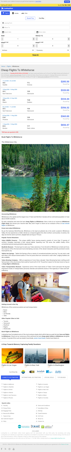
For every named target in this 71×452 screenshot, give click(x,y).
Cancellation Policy (43, 408)
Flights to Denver (7, 389)
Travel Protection (42, 413)
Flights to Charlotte (8, 387)
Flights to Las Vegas (43, 387)
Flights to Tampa (42, 392)
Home (3, 66)
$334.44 (65, 99)
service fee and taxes (15, 75)
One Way (41, 18)
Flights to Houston (43, 384)
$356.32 (65, 107)
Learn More (38, 1)
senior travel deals (39, 338)
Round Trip (30, 18)
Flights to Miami (42, 395)
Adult (2, 35)
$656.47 (65, 125)
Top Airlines (61, 377)
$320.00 (65, 90)
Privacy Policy (7, 408)
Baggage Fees (7, 410)
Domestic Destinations (10, 377)
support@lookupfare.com (58, 438)
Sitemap (40, 410)
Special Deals (49, 377)
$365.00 (65, 116)
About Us (40, 418)
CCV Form (40, 416)
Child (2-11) (39, 35)
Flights (9, 66)
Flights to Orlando (8, 392)
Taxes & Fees (6, 416)
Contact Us (41, 421)
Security (5, 405)
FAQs (4, 421)
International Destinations (31, 377)
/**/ (18, 50)
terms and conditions (43, 76)
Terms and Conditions (44, 405)
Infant (4, 42)
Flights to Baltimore (8, 384)
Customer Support (8, 418)
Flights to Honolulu (43, 397)
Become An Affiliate (8, 413)
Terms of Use (64, 444)
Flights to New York (43, 389)
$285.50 (65, 81)
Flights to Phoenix (8, 397)
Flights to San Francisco (9, 395)
